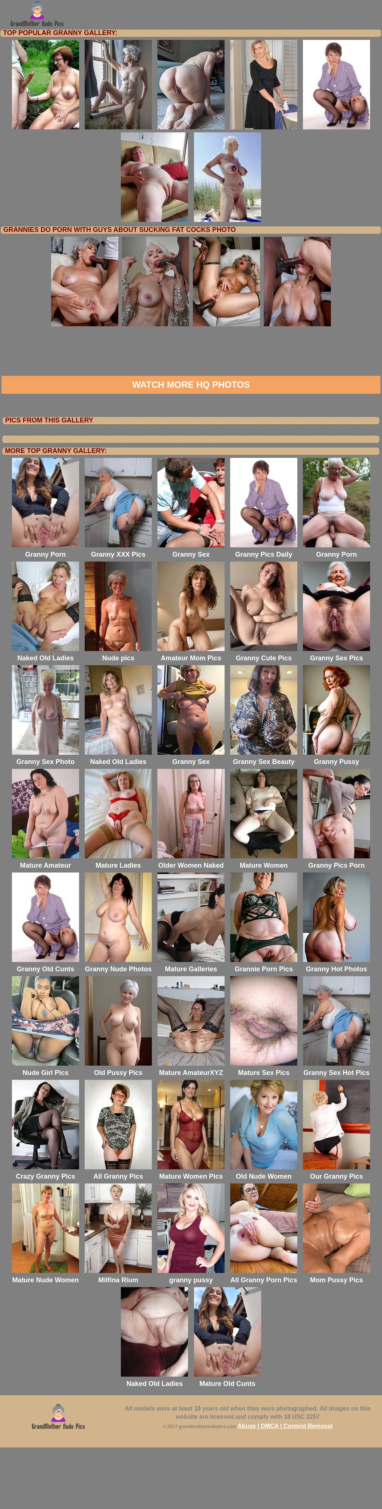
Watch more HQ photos (191, 446)
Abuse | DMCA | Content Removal (285, 1487)
